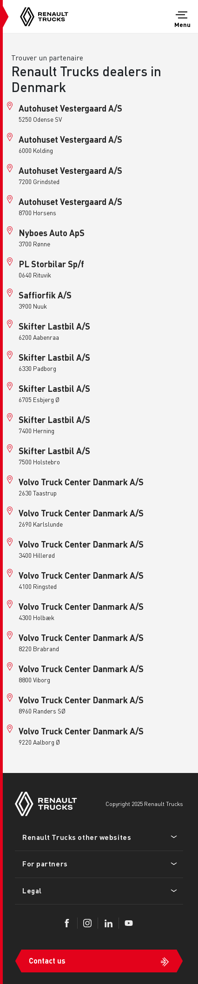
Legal (32, 890)
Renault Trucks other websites (76, 837)
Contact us (47, 960)
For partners (45, 863)
